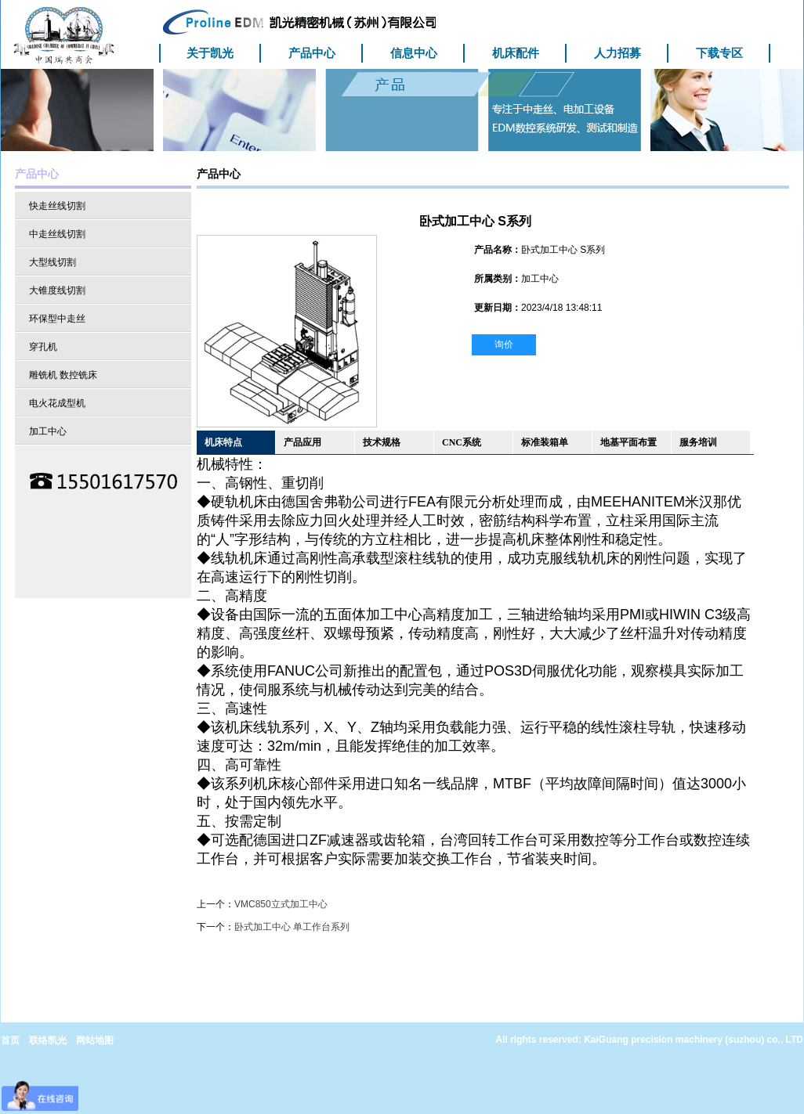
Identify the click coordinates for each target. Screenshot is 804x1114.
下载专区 (719, 52)
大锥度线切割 (57, 290)
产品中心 (311, 52)
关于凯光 (210, 52)
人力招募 (617, 52)
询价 (503, 344)
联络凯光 (48, 1040)
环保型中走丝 (57, 318)
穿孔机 (43, 346)
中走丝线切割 (57, 234)
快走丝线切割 (57, 205)
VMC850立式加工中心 (281, 904)
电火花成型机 (57, 403)
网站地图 (95, 1040)
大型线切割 (52, 262)
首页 (10, 1040)
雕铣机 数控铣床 (63, 375)
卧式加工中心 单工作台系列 (291, 926)
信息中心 (413, 52)
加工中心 (48, 431)
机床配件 (515, 52)
